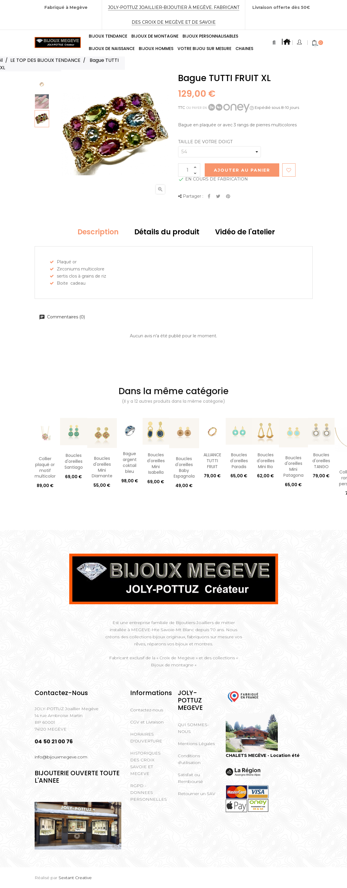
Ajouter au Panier (242, 170)
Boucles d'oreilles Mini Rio (266, 461)
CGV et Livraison (147, 722)
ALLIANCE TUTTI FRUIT (212, 461)
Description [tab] (98, 232)
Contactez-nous (146, 710)
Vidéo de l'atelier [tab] (245, 232)
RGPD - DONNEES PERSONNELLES (148, 792)
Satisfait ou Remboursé (190, 778)
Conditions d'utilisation (189, 759)
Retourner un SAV (196, 793)
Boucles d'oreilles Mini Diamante (102, 467)
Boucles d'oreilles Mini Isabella (156, 463)
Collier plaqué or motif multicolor (45, 467)
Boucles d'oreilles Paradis (239, 461)
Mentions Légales (196, 743)
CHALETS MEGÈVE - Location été (263, 755)
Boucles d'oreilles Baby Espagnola (184, 467)
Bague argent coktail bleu (130, 462)
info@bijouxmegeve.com (61, 757)
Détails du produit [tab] (166, 232)
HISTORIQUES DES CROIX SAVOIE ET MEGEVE (145, 763)
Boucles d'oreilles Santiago (73, 461)
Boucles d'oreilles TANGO (321, 461)
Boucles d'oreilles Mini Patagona (293, 466)
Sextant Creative (75, 877)
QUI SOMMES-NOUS (193, 728)
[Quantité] (189, 170)
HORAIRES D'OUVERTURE (146, 737)
